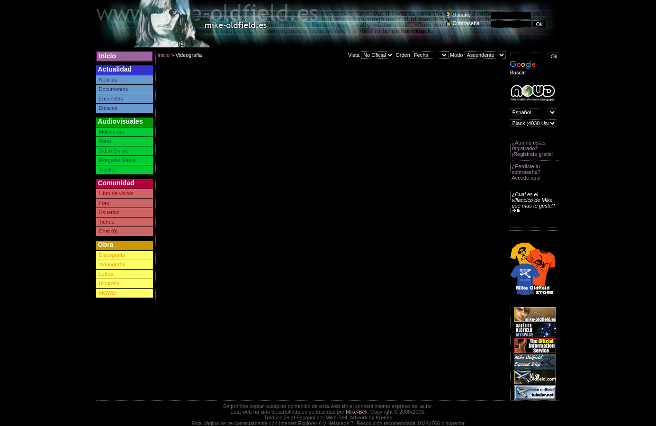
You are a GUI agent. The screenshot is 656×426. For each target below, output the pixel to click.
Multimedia (111, 132)
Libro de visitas (116, 193)
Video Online (114, 151)
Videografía (112, 264)
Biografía (109, 283)
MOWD (107, 293)
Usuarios (109, 212)
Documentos (113, 89)
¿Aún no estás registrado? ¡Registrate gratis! (532, 148)
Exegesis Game (117, 160)
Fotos (105, 141)
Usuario (462, 15)
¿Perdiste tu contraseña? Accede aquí (526, 172)
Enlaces (108, 108)
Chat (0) (108, 231)
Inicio (108, 56)
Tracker (108, 169)
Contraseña (466, 23)
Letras (106, 274)
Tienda (107, 222)
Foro (104, 203)
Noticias (108, 79)
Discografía (112, 255)
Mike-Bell (356, 412)
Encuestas (111, 98)
